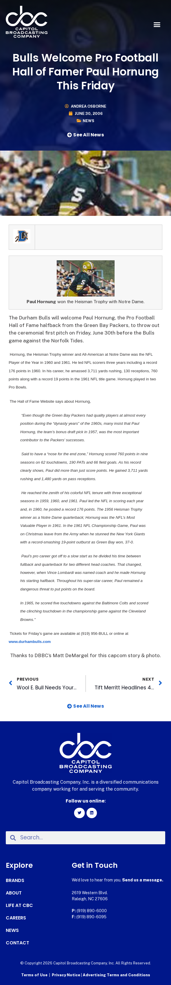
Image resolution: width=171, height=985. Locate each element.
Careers (16, 918)
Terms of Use (34, 975)
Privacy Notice (66, 975)
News (88, 121)
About (14, 893)
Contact (17, 943)
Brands (15, 880)
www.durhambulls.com (30, 641)
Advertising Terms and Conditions (116, 975)
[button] (156, 24)
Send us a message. (142, 880)
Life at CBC (19, 905)
